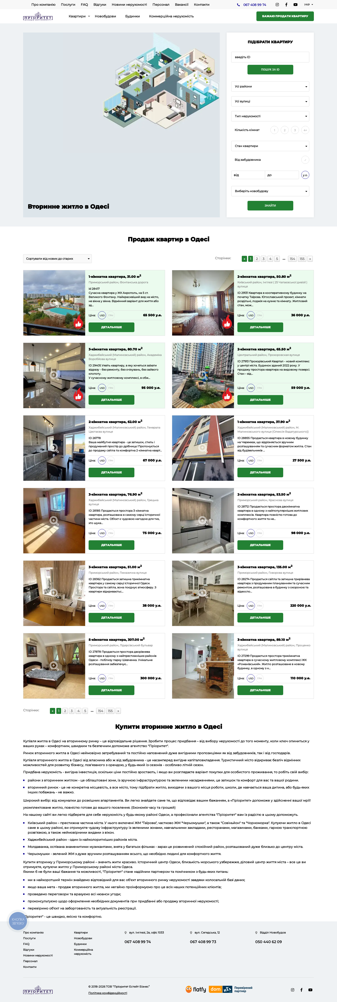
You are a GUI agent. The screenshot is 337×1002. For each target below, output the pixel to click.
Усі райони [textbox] (243, 86)
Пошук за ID (270, 69)
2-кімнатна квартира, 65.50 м (264, 349)
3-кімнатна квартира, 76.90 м (115, 494)
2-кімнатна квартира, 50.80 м (264, 276)
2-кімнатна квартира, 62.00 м (115, 421)
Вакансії (181, 5)
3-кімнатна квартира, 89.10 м (263, 639)
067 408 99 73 (203, 942)
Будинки (132, 16)
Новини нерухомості (129, 5)
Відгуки (99, 5)
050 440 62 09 (268, 942)
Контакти (201, 5)
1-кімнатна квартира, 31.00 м (115, 276)
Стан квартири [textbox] (246, 146)
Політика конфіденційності (107, 993)
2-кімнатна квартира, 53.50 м (264, 494)
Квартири (77, 16)
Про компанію (43, 5)
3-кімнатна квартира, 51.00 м (115, 566)
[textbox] (270, 191)
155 (302, 259)
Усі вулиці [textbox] (242, 101)
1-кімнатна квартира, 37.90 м (263, 421)
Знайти (270, 205)
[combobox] (270, 86)
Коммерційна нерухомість (171, 16)
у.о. (305, 175)
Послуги (68, 5)
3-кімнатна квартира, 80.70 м (115, 349)
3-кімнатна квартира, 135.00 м (264, 566)
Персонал (160, 5)
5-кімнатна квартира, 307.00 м (116, 639)
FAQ (84, 5)
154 (292, 259)
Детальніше (111, 327)
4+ (305, 130)
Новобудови (105, 16)
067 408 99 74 (254, 5)
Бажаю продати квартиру (285, 16)
